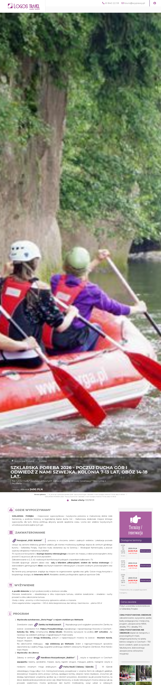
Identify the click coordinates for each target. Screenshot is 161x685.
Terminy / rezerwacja (135, 524)
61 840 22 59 (112, 3)
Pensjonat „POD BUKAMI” (30, 540)
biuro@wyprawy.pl (134, 3)
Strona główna (40, 494)
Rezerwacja (145, 551)
